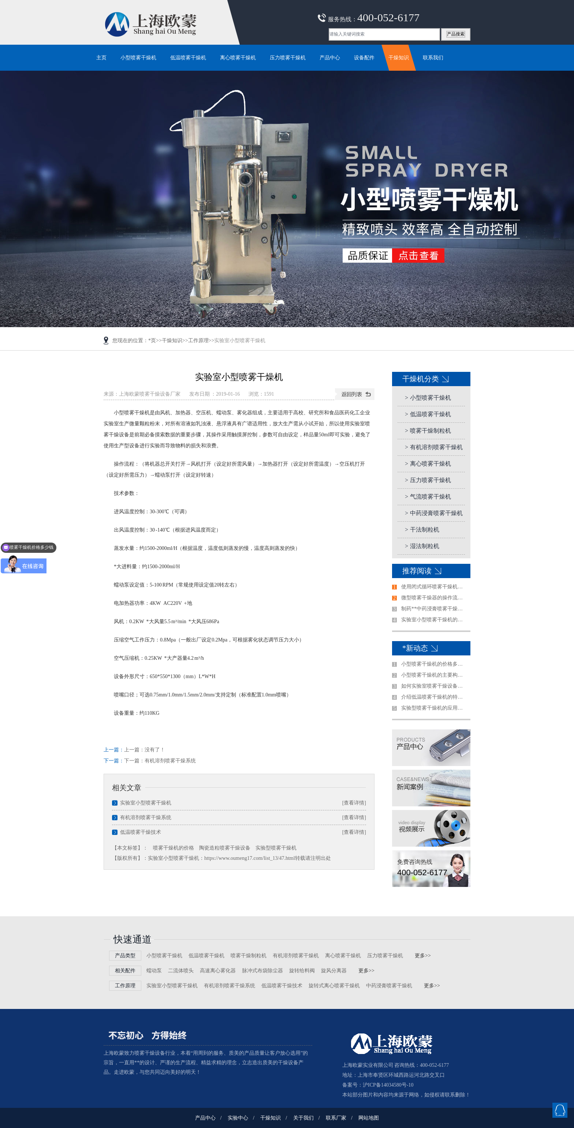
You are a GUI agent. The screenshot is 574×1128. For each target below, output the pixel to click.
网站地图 (368, 1118)
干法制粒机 (422, 529)
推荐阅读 (417, 571)
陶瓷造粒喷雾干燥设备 (224, 848)
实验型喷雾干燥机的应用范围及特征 (434, 708)
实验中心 (238, 1118)
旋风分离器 (334, 970)
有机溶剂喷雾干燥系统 (170, 760)
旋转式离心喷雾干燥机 (334, 985)
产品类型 (125, 955)
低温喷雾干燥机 (428, 414)
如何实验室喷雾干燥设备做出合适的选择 (434, 686)
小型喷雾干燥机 (428, 398)
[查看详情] (354, 803)
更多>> (423, 955)
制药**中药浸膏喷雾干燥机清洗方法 (434, 608)
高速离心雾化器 (218, 970)
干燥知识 (172, 340)
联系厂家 (336, 1118)
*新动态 (415, 648)
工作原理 (198, 340)
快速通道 (132, 939)
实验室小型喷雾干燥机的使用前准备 (434, 619)
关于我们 (303, 1118)
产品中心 (205, 1118)
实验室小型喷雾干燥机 (145, 803)
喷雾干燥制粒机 (428, 431)
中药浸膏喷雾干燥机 (434, 513)
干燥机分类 (420, 379)
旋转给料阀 (302, 970)
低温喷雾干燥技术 (140, 832)
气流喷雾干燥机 (428, 496)
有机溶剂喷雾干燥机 (434, 447)
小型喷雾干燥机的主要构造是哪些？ (434, 675)
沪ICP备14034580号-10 (388, 1085)
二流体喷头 (181, 970)
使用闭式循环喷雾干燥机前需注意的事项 (434, 586)
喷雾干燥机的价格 (173, 848)
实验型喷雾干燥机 (276, 848)
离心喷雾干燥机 (428, 464)
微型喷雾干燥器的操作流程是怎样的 (434, 597)
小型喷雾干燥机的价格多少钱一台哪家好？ (434, 664)
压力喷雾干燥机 (428, 480)
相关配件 (125, 970)
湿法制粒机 (422, 546)
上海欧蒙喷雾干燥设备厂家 (149, 394)
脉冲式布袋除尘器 (262, 970)
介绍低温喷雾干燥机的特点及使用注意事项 (434, 697)
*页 (152, 340)
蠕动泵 (154, 970)
